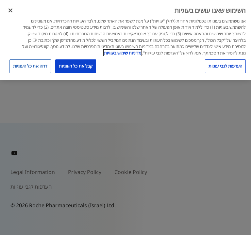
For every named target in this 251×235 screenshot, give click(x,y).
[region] (125, 40)
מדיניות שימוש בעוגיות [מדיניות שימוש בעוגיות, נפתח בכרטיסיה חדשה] (122, 53)
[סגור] (10, 10)
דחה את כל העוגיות (30, 66)
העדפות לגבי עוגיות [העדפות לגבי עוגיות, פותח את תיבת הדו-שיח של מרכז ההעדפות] (225, 66)
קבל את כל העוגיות (75, 66)
